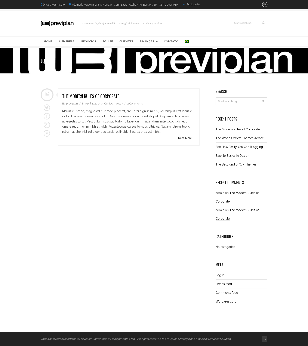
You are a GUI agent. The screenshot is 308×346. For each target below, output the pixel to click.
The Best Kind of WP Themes (236, 164)
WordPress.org (226, 301)
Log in (220, 275)
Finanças (149, 41)
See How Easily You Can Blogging (239, 147)
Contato (171, 41)
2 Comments (135, 103)
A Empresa (66, 41)
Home (48, 41)
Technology (116, 103)
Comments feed (227, 292)
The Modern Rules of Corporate (90, 96)
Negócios (88, 41)
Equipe (107, 41)
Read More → (186, 138)
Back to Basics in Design (232, 155)
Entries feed (224, 284)
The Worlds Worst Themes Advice (240, 138)
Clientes (126, 41)
